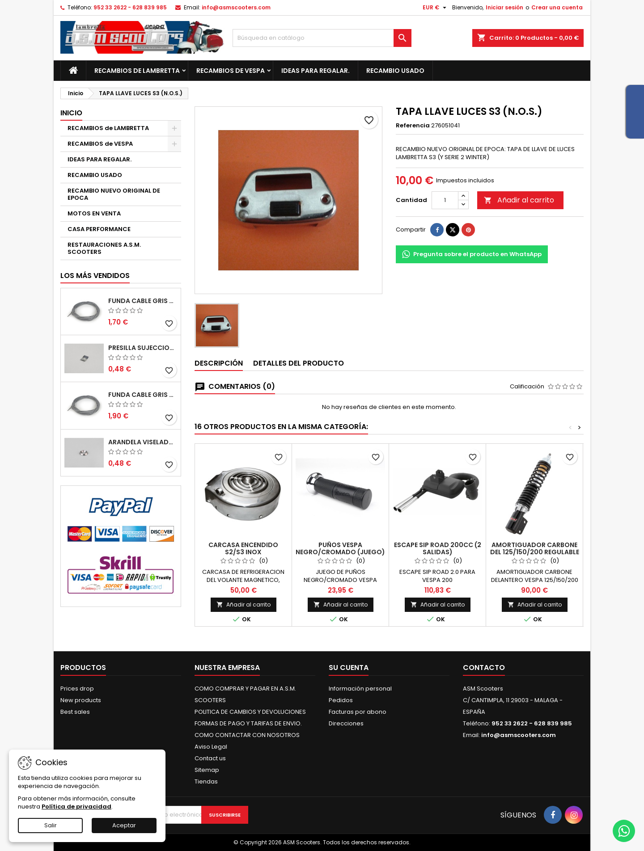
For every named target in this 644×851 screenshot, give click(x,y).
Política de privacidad (76, 806)
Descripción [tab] (219, 363)
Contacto (484, 667)
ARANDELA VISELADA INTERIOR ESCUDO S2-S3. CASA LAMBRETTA (142, 442)
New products (80, 700)
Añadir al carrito (519, 200)
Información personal (360, 688)
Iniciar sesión (504, 7)
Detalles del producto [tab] (298, 363)
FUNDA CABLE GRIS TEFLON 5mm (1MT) (142, 300)
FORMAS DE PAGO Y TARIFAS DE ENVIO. (248, 723)
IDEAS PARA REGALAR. (315, 70)
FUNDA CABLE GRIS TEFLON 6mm (142, 394)
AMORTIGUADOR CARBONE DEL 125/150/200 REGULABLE (534, 548)
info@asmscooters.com (236, 7)
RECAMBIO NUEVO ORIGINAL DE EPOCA (114, 194)
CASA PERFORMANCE (99, 229)
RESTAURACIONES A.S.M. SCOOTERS (104, 248)
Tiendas (206, 781)
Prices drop (77, 688)
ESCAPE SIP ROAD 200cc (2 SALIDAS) (437, 548)
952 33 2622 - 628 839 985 (130, 7)
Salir (50, 825)
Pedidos (341, 700)
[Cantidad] (445, 200)
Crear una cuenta (557, 7)
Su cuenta (349, 667)
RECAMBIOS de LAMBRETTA (137, 70)
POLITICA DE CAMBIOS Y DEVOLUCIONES (250, 712)
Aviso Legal (211, 746)
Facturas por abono (357, 712)
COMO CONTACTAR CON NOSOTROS (247, 735)
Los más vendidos (95, 275)
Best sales (75, 712)
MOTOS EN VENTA (94, 213)
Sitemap (207, 770)
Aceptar (124, 825)
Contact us (210, 758)
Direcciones (346, 723)
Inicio (71, 113)
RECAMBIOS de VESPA (230, 70)
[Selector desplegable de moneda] (436, 7)
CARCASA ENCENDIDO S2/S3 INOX (243, 548)
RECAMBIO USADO (395, 70)
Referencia (413, 126)
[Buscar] (322, 38)
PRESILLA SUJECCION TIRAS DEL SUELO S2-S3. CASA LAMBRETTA (142, 347)
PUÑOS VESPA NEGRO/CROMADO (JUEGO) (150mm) (340, 552)
